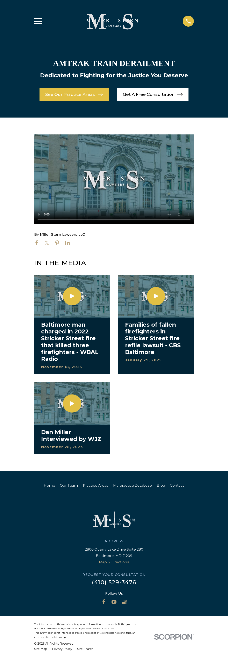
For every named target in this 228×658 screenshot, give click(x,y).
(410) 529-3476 (114, 582)
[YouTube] (114, 601)
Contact (177, 485)
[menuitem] (40, 649)
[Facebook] (103, 601)
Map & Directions (114, 562)
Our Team (69, 485)
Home (49, 485)
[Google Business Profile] (124, 601)
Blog (161, 485)
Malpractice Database (132, 485)
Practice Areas (95, 485)
